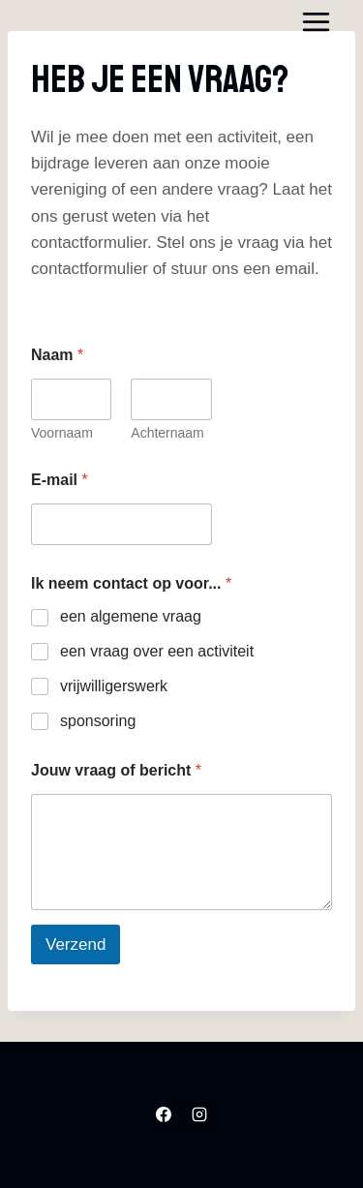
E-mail (59, 480)
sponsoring (98, 721)
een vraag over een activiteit (157, 651)
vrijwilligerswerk (113, 686)
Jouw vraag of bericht (116, 770)
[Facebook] (163, 1115)
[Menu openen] (315, 21)
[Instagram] (199, 1115)
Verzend (75, 944)
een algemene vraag (130, 616)
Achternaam (167, 433)
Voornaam (62, 433)
